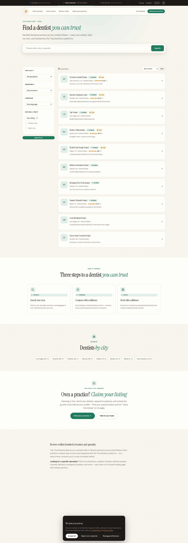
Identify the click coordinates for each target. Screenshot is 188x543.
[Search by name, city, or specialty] (87, 48)
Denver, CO (115, 359)
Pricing (141, 3)
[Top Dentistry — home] (26, 11)
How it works (51, 11)
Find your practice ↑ (82, 416)
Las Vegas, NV (42, 359)
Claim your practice (79, 11)
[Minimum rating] (31, 118)
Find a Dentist (38, 11)
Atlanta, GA (73, 359)
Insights (149, 3)
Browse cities (64, 11)
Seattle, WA (58, 359)
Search (158, 48)
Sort (162, 69)
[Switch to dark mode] (163, 3)
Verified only (31, 123)
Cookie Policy (96, 530)
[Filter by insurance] (38, 90)
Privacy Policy (108, 530)
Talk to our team (107, 416)
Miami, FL (128, 359)
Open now (30, 128)
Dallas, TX (101, 359)
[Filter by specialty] (38, 76)
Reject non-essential (89, 536)
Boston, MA (87, 359)
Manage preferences (111, 536)
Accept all (72, 536)
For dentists (140, 11)
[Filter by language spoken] (38, 104)
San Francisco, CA (144, 359)
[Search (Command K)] (157, 3)
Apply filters (38, 138)
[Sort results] (150, 68)
